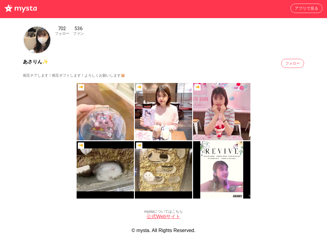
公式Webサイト (164, 216)
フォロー (292, 63)
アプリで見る (306, 8)
